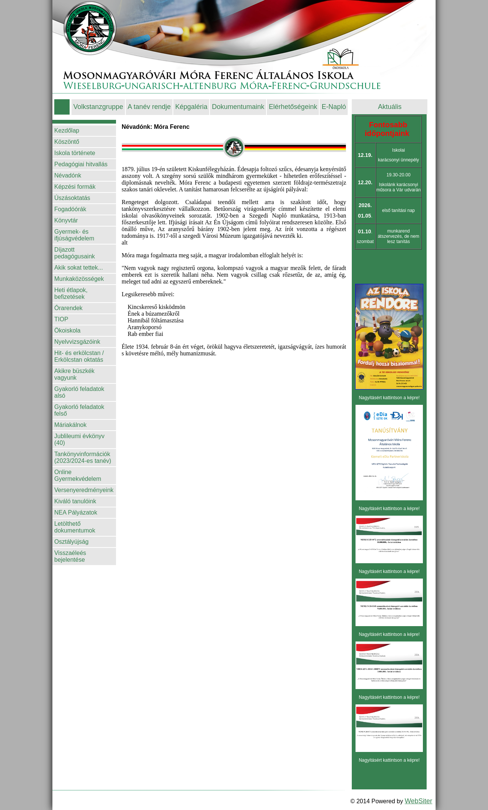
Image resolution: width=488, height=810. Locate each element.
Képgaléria (191, 106)
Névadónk (67, 175)
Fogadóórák (70, 209)
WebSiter (418, 801)
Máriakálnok (70, 425)
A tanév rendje (149, 106)
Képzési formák (74, 186)
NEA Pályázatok (75, 512)
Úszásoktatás (72, 198)
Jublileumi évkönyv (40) (79, 439)
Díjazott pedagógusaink (74, 253)
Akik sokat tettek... (78, 267)
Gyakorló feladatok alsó (79, 392)
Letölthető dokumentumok (74, 527)
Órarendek (68, 308)
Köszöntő (66, 142)
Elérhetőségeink (293, 106)
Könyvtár (66, 220)
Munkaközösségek (79, 279)
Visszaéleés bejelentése (70, 556)
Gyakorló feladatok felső (79, 410)
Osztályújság (71, 542)
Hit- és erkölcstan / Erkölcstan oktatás (79, 356)
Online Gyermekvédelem (77, 475)
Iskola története (74, 153)
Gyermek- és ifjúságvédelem (74, 235)
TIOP (61, 319)
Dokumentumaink (238, 106)
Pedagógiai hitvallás (80, 164)
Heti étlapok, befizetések (71, 293)
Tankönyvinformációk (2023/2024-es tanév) (82, 457)
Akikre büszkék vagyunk (74, 374)
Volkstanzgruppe (98, 106)
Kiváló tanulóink (75, 501)
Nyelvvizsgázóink (77, 342)
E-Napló (333, 106)
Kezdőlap (66, 130)
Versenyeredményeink (83, 490)
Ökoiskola (67, 330)
